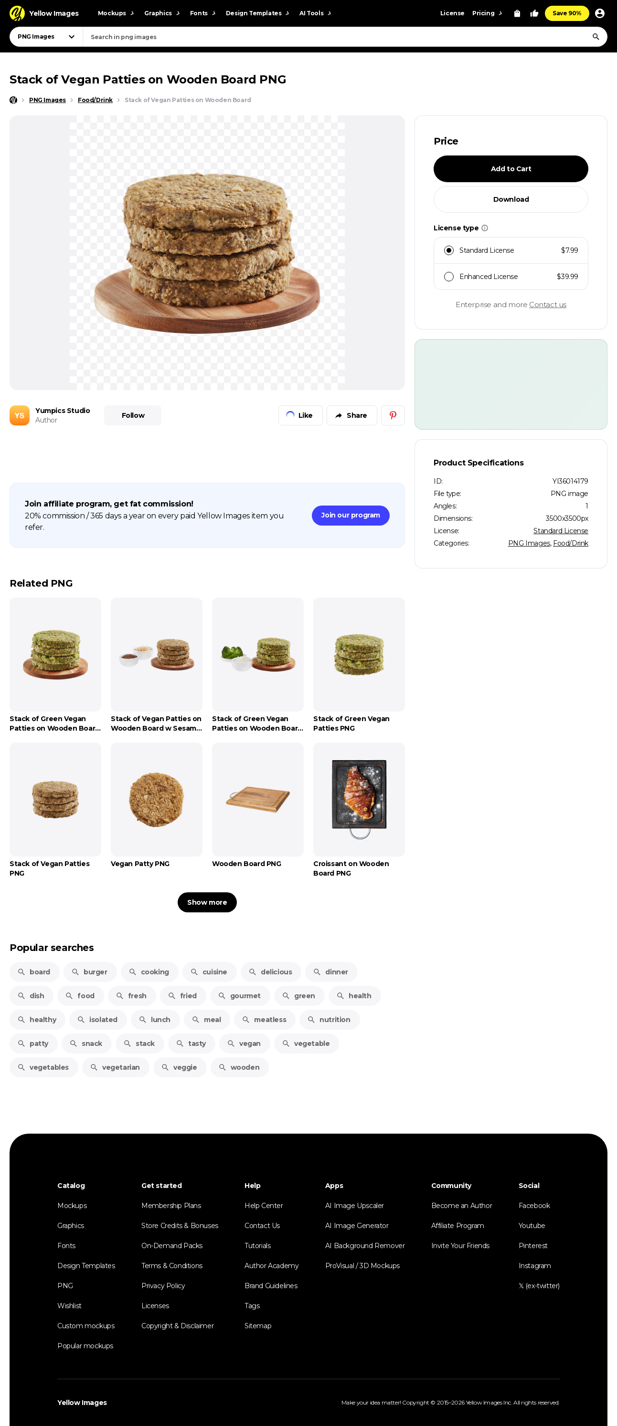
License (452, 13)
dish (30, 996)
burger (89, 972)
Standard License (560, 531)
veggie (179, 1067)
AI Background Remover (365, 1245)
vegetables (43, 1067)
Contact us (547, 304)
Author (46, 420)
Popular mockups (85, 1346)
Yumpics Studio (62, 410)
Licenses (155, 1306)
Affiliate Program (457, 1225)
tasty (191, 1043)
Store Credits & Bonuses (179, 1225)
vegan (244, 1043)
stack (139, 1043)
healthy (36, 1019)
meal (206, 1019)
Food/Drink (570, 543)
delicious (270, 972)
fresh (131, 996)
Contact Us (262, 1225)
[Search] (596, 36)
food (79, 996)
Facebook (534, 1205)
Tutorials (257, 1245)
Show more (207, 902)
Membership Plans (171, 1205)
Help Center (264, 1205)
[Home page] (13, 100)
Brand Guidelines (271, 1285)
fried (182, 996)
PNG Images (529, 543)
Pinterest (533, 1245)
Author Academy (271, 1265)
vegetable (306, 1043)
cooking (148, 972)
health (354, 996)
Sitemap (258, 1326)
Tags (252, 1306)
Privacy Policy (163, 1285)
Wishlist (69, 1306)
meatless (264, 1019)
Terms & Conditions (171, 1265)
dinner (330, 972)
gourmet (239, 996)
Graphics (70, 1225)
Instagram (535, 1265)
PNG (65, 1285)
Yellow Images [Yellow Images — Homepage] (82, 1402)
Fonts (66, 1245)
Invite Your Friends (460, 1245)
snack (85, 1043)
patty (32, 1043)
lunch (154, 1019)
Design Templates (86, 1265)
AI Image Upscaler (354, 1205)
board (33, 972)
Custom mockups (85, 1326)
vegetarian (115, 1067)
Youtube (532, 1225)
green (298, 996)
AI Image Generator (357, 1225)
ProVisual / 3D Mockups (362, 1265)
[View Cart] (517, 13)
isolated (97, 1019)
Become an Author (461, 1205)
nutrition (328, 1019)
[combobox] (345, 36)
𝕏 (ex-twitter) (539, 1285)
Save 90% (567, 13)
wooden (239, 1067)
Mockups (71, 1205)
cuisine (208, 972)
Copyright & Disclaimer (177, 1326)
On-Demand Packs (171, 1245)
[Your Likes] (534, 13)
